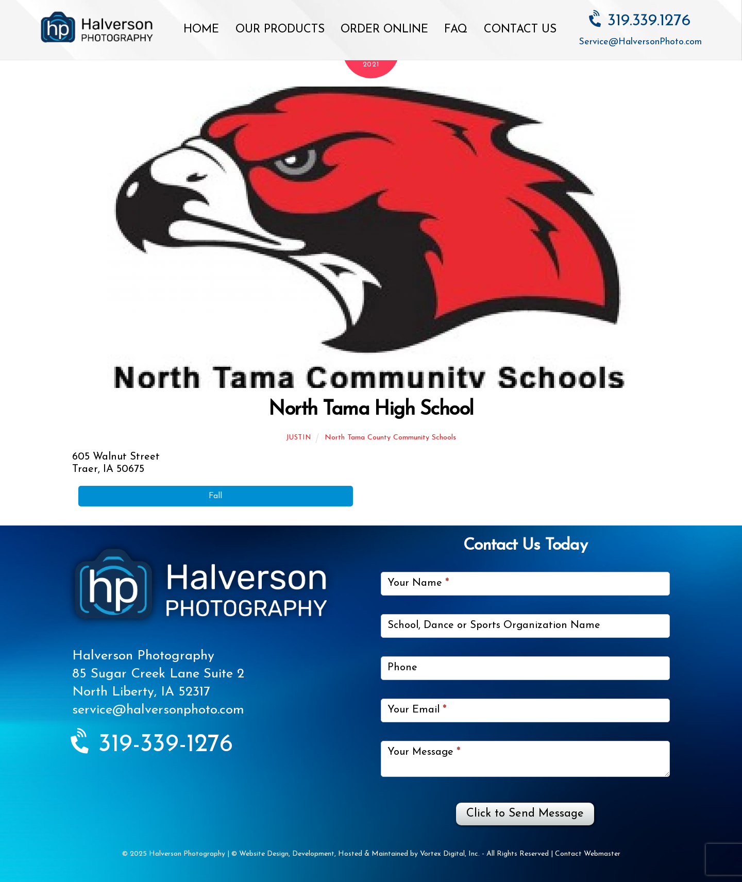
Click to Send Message (525, 814)
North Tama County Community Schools (390, 438)
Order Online (384, 30)
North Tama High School (370, 410)
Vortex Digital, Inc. (450, 854)
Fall (215, 496)
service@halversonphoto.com (158, 710)
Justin (298, 437)
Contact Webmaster (587, 854)
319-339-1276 (152, 745)
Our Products (280, 30)
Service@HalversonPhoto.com (640, 42)
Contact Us (520, 30)
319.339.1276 (640, 21)
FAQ (455, 30)
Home (201, 30)
